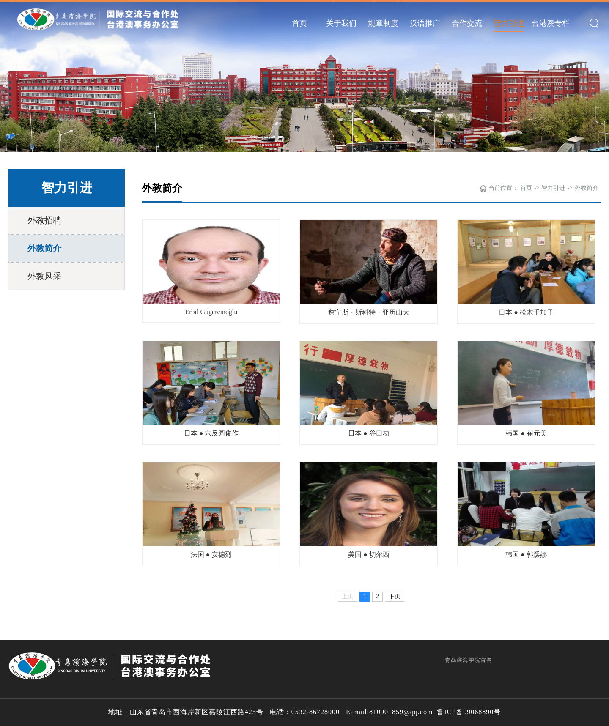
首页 (299, 23)
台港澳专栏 (551, 23)
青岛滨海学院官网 (468, 660)
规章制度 (383, 23)
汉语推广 (425, 23)
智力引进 (509, 23)
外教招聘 (44, 220)
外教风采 (44, 276)
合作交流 (467, 23)
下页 (395, 596)
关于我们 (341, 23)
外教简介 (44, 248)
